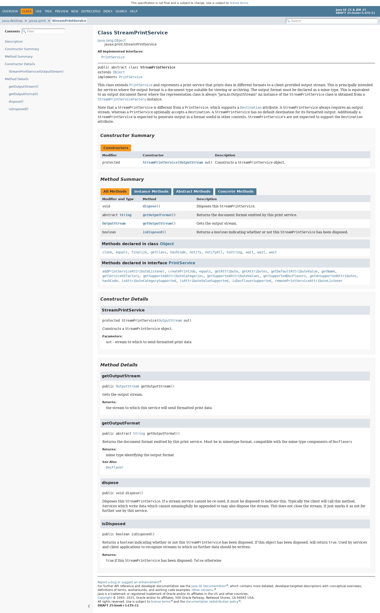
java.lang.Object (112, 40)
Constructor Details (20, 64)
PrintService (113, 57)
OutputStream (191, 162)
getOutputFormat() (23, 94)
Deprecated (90, 11)
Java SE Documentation (208, 586)
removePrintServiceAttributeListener (309, 281)
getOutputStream (157, 223)
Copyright (105, 597)
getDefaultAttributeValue (294, 271)
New (74, 11)
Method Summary (19, 56)
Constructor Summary (22, 49)
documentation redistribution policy (212, 601)
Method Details (17, 79)
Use (39, 11)
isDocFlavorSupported (251, 281)
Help (133, 11)
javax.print (37, 21)
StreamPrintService (69, 21)
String (125, 215)
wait (249, 252)
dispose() (16, 101)
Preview (61, 11)
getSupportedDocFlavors (284, 276)
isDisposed (152, 232)
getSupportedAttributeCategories (173, 276)
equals (121, 252)
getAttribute (226, 271)
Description (14, 41)
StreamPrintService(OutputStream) (36, 71)
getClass (158, 252)
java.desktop (12, 21)
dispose (149, 206)
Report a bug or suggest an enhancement (128, 582)
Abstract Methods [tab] (193, 191)
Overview (10, 11)
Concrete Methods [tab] (235, 191)
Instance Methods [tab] (151, 191)
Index (107, 11)
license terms (239, 3)
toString (234, 252)
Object (119, 72)
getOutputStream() (23, 86)
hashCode (178, 252)
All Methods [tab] (115, 191)
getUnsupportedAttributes (333, 276)
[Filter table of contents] (43, 31)
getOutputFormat (157, 215)
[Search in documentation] (332, 21)
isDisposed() (18, 109)
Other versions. (203, 590)
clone (107, 252)
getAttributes (254, 271)
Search (121, 11)
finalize (139, 252)
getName (328, 271)
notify (195, 252)
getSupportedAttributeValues (233, 276)
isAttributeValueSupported (204, 281)
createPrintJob (181, 271)
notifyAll (213, 252)
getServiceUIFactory (120, 276)
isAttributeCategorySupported (149, 281)
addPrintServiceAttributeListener (133, 271)
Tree (48, 11)
